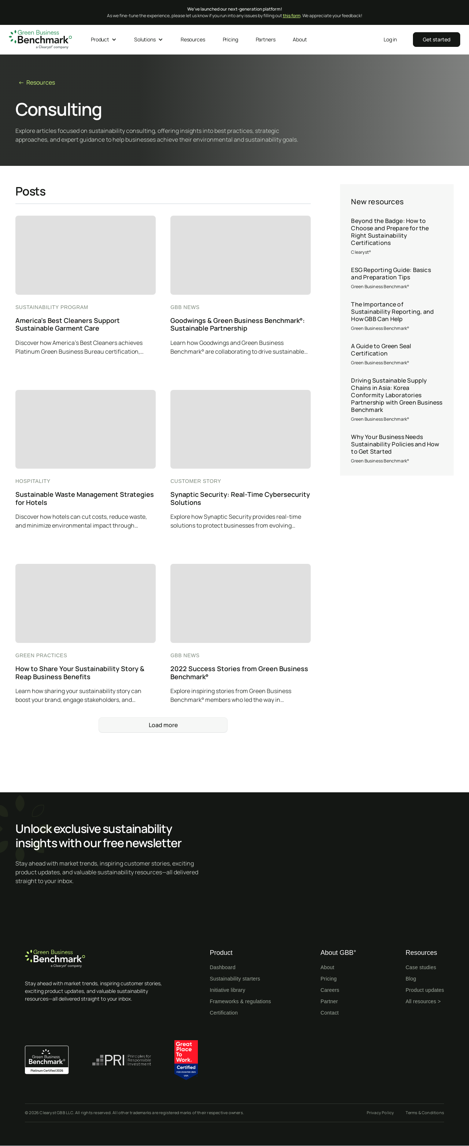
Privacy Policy (380, 1112)
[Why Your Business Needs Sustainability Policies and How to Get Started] (396, 448)
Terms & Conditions (425, 1112)
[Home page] (98, 959)
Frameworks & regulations (240, 1001)
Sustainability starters (235, 979)
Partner (329, 1001)
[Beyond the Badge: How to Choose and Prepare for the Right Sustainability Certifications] (396, 236)
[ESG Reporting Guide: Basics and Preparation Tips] (396, 278)
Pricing (329, 979)
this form (291, 15)
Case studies (421, 967)
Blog (411, 979)
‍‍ (436, 39)
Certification (224, 1013)
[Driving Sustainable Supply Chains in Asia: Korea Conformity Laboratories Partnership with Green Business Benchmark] (396, 400)
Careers (330, 990)
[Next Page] (163, 725)
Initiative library (227, 990)
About (328, 967)
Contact (330, 1013)
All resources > (423, 1001)
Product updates (425, 990)
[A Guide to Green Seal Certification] (396, 354)
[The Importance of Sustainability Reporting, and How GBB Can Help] (396, 316)
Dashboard (222, 967)
